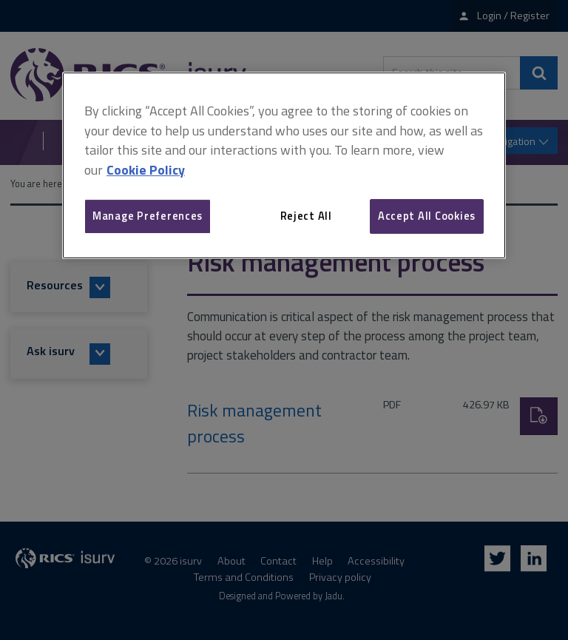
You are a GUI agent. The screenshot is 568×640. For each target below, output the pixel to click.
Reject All (306, 215)
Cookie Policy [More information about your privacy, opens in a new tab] (145, 170)
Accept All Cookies (427, 215)
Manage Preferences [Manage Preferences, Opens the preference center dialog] (147, 215)
